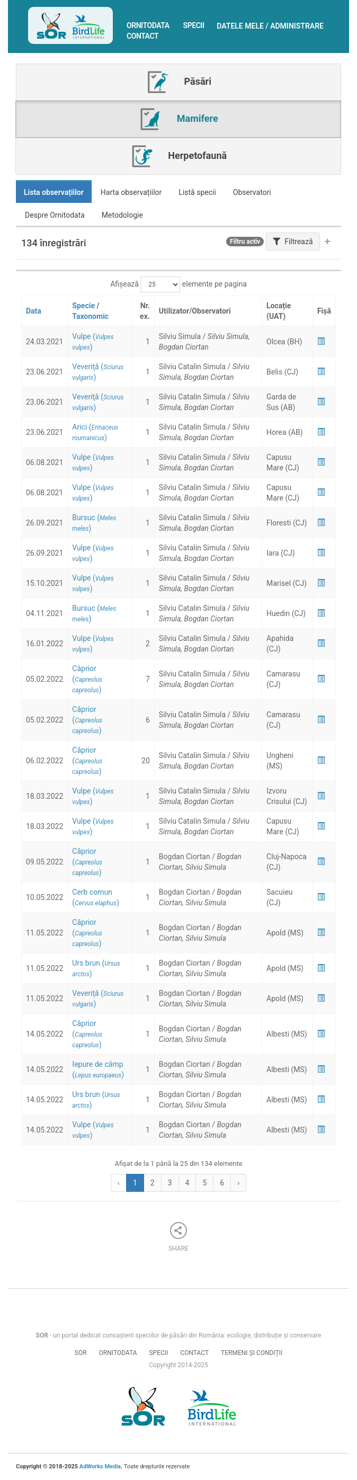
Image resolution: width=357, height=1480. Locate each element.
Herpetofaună (178, 156)
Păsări (178, 82)
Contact (142, 36)
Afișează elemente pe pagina (178, 284)
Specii (193, 25)
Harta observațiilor (131, 192)
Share (178, 1237)
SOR (81, 1353)
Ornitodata (148, 25)
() (87, 679)
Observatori (252, 192)
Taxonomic (90, 316)
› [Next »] (238, 1183)
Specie (83, 305)
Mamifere (178, 119)
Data (33, 311)
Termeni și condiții (251, 1353)
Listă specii (197, 192)
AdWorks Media (100, 1466)
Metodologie (122, 215)
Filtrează (293, 241)
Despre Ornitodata (55, 215)
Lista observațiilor (54, 192)
